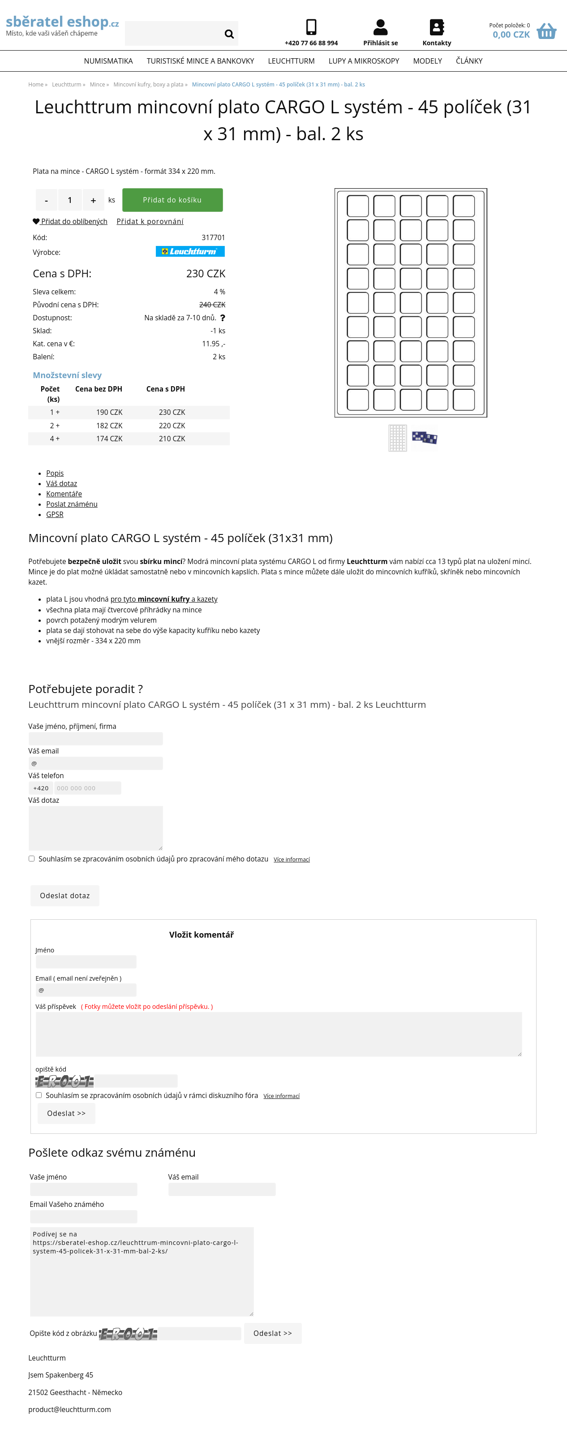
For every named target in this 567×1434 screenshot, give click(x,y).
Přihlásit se (380, 43)
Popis (55, 473)
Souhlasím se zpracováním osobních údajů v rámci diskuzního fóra (152, 1095)
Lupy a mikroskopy (364, 61)
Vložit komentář (201, 934)
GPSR (54, 514)
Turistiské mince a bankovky (200, 61)
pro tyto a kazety (164, 599)
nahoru (553, 1420)
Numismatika (108, 61)
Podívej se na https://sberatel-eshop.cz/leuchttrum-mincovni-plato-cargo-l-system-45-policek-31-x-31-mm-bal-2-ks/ (142, 1272)
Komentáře (64, 494)
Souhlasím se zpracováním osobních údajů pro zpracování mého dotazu (153, 859)
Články (469, 61)
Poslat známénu (72, 504)
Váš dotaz (61, 483)
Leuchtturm (291, 61)
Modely (427, 61)
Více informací (292, 859)
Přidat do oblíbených (70, 221)
